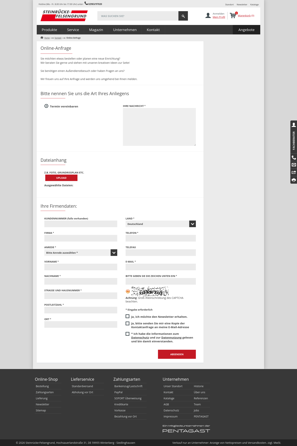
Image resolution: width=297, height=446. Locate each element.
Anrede (49, 247)
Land (129, 218)
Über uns (199, 392)
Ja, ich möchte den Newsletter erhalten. (159, 317)
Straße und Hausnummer (62, 290)
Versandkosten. (257, 442)
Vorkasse (120, 410)
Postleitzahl (53, 304)
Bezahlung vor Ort (125, 416)
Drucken (293, 180)
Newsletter (242, 4)
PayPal (118, 392)
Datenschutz (140, 337)
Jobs (196, 410)
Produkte (49, 29)
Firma (48, 233)
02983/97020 (95, 3)
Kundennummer (66, 218)
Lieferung (42, 398)
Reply (293, 172)
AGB (166, 404)
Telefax (131, 247)
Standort (229, 4)
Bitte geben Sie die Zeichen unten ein (150, 276)
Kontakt (153, 29)
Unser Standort (173, 386)
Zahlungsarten (45, 392)
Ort (46, 319)
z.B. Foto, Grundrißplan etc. (64, 172)
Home (47, 38)
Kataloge (254, 4)
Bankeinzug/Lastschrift (128, 386)
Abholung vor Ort (82, 392)
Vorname (50, 261)
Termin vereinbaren (64, 106)
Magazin (96, 29)
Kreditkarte (121, 404)
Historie (199, 386)
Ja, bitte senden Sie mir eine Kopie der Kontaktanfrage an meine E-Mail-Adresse (160, 325)
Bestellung (42, 386)
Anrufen (293, 157)
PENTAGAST (201, 416)
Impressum (171, 416)
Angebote (246, 29)
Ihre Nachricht (133, 106)
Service (73, 29)
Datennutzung (171, 337)
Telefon (131, 233)
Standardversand (82, 386)
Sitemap (41, 410)
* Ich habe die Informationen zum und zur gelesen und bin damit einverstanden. (162, 337)
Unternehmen (125, 29)
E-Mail (293, 165)
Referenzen (201, 398)
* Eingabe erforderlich (139, 309)
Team (197, 404)
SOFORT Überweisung (127, 398)
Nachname (51, 276)
